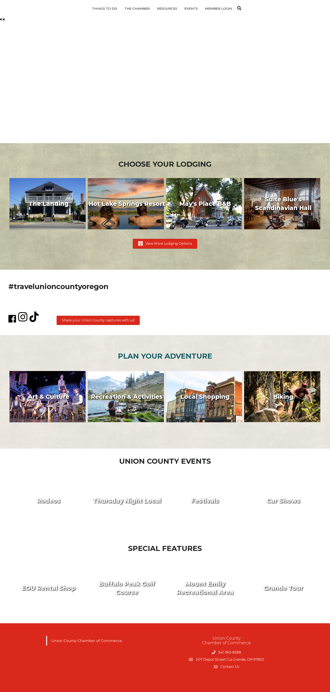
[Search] (238, 8)
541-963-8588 (229, 652)
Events (191, 9)
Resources (167, 9)
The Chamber (137, 9)
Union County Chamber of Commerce (86, 640)
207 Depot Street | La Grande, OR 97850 (230, 660)
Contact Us (230, 667)
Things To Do (104, 9)
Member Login (218, 9)
